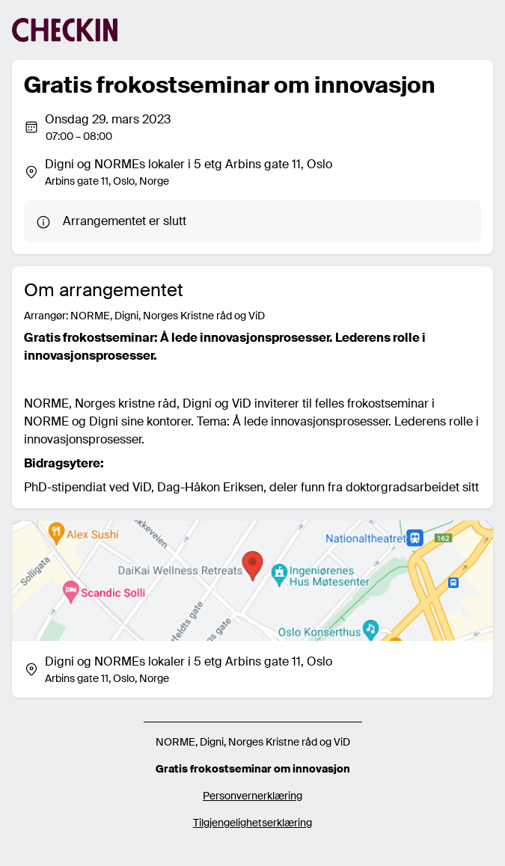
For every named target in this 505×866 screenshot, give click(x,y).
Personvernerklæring (252, 795)
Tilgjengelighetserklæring (252, 822)
